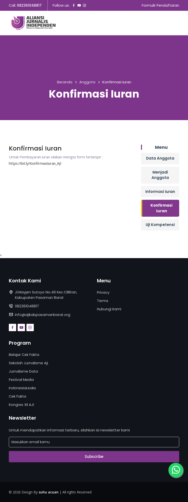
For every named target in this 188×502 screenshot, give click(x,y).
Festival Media (22, 379)
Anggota (87, 82)
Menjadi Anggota (160, 175)
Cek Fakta (18, 396)
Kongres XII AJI (22, 404)
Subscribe (94, 456)
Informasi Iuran (160, 191)
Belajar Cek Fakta (24, 354)
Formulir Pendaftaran (160, 5)
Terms (102, 300)
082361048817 (29, 5)
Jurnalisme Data (23, 371)
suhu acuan (49, 491)
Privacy (103, 292)
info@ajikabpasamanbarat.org (43, 314)
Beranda (64, 82)
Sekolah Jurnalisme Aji (28, 363)
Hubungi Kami (109, 309)
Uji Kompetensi (160, 224)
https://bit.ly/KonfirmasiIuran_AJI (36, 163)
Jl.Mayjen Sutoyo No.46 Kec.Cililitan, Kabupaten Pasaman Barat (47, 295)
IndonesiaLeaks (22, 387)
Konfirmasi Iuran (161, 208)
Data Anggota (160, 158)
